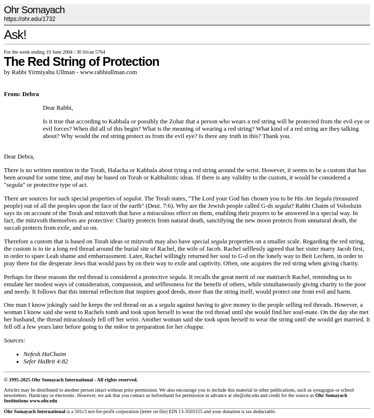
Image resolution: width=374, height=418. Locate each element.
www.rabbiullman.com (108, 72)
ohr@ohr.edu (246, 395)
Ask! (15, 34)
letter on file (154, 411)
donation (231, 411)
